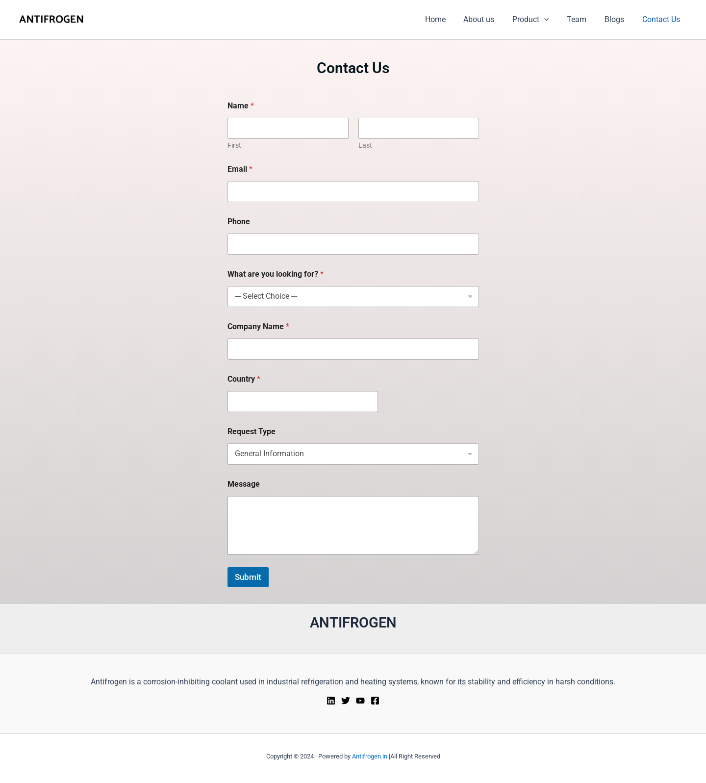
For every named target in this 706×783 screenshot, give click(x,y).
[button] (552, 19)
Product (538, 19)
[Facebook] (375, 700)
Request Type (251, 431)
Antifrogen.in (369, 756)
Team (582, 19)
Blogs (618, 19)
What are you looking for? (275, 274)
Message (243, 484)
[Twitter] (345, 700)
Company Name (258, 326)
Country (243, 379)
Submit (248, 577)
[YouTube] (360, 700)
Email (239, 169)
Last (365, 145)
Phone (238, 221)
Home (447, 19)
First (234, 145)
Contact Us (662, 19)
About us (489, 19)
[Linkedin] (331, 700)
